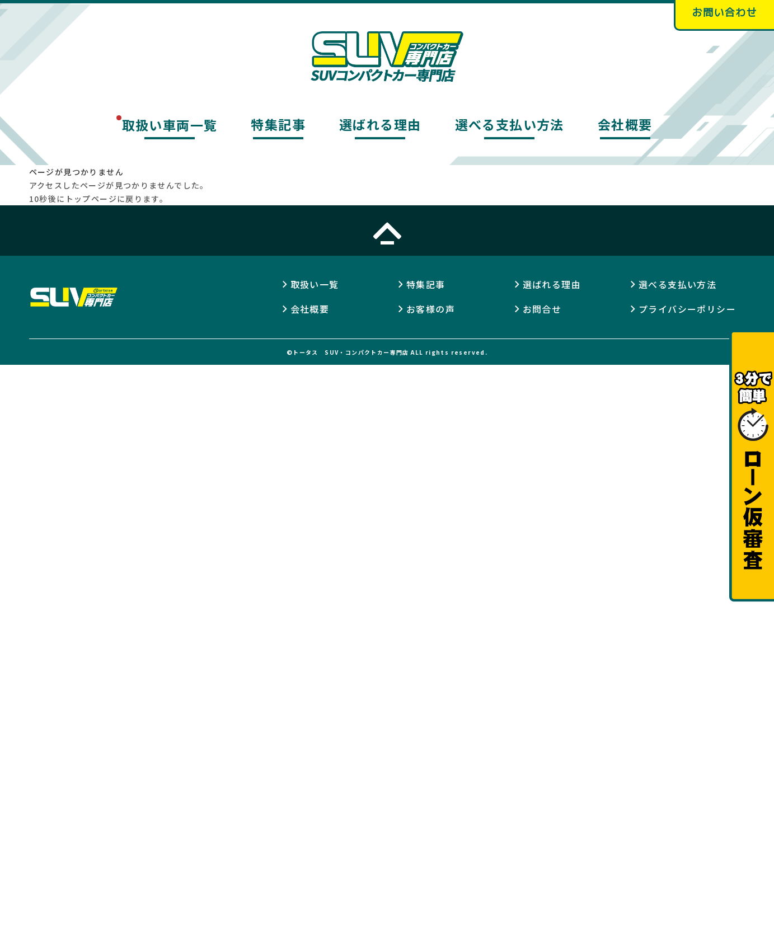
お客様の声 (430, 309)
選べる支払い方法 (509, 124)
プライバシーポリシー (687, 309)
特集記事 (278, 124)
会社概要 (625, 124)
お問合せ (542, 309)
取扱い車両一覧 (170, 124)
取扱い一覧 (314, 284)
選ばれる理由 (380, 124)
